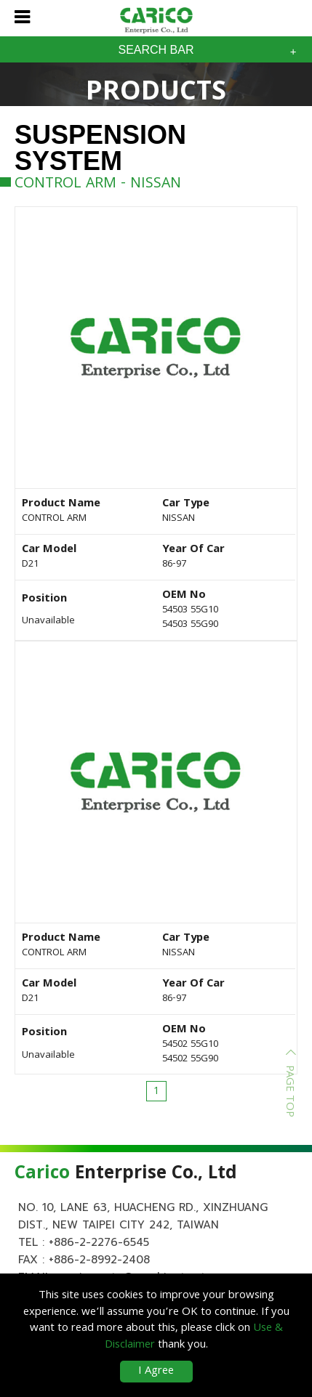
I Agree (156, 1371)
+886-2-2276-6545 (99, 1242)
